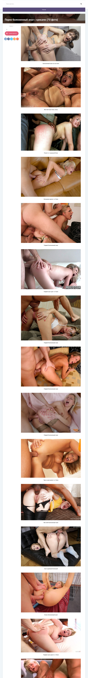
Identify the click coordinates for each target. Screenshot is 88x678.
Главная (44, 9)
